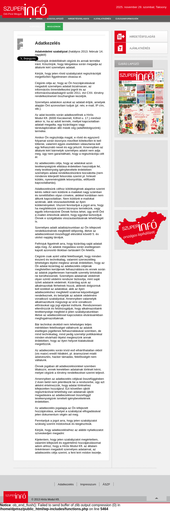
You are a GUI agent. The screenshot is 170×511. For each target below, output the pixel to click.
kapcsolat (36, 26)
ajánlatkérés (102, 19)
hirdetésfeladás (78, 19)
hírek (39, 19)
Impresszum (88, 484)
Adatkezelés (66, 484)
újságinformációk (127, 19)
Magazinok (54, 26)
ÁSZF (106, 484)
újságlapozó (55, 19)
